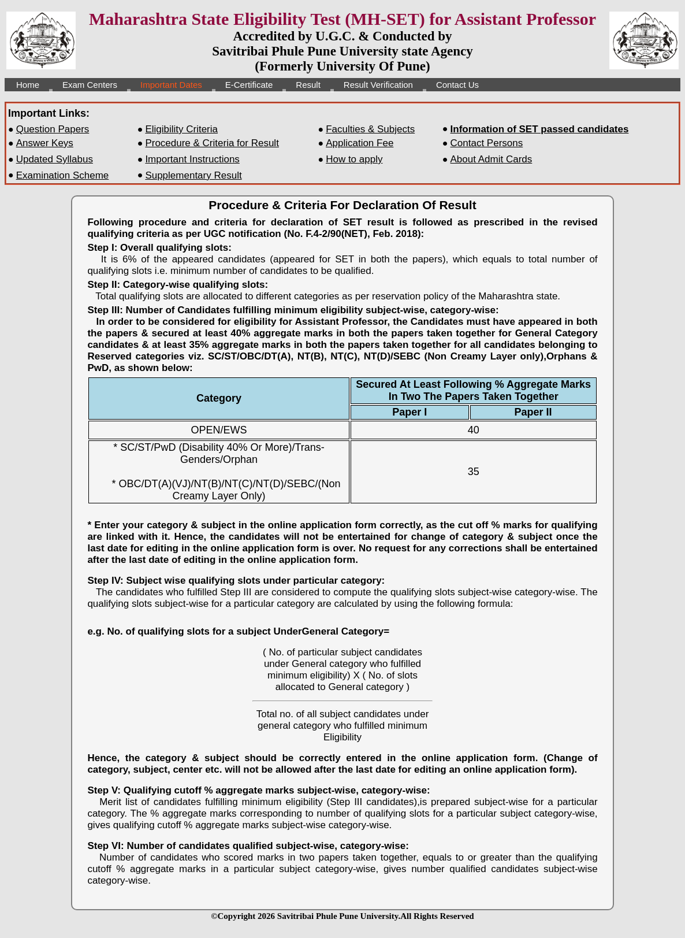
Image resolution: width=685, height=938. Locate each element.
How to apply (354, 159)
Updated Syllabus (54, 159)
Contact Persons (487, 143)
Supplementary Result (193, 175)
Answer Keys (44, 143)
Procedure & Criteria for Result (211, 143)
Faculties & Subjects (370, 129)
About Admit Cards (492, 159)
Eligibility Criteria (181, 129)
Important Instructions (192, 159)
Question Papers (53, 129)
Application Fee (359, 143)
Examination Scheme (62, 175)
